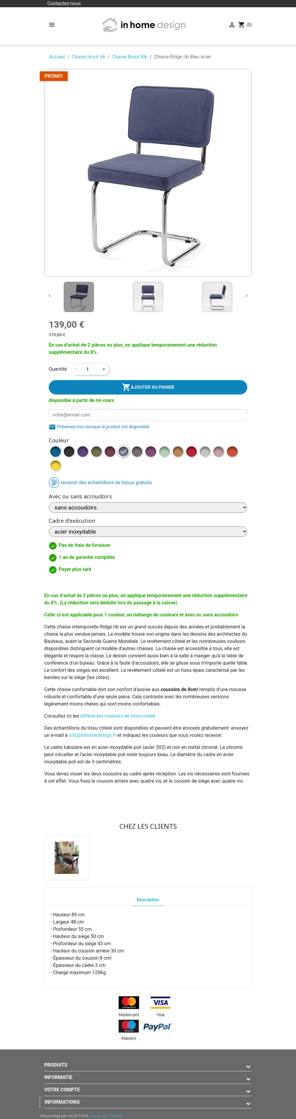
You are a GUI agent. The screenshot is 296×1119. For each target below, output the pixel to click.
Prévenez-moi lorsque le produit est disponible (99, 427)
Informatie (58, 1077)
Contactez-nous (64, 3)
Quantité (58, 369)
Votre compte (62, 1090)
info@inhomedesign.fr (92, 735)
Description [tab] (148, 899)
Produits (55, 1065)
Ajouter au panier (148, 387)
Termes (116, 1116)
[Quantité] (90, 369)
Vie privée (99, 1116)
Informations (62, 1102)
